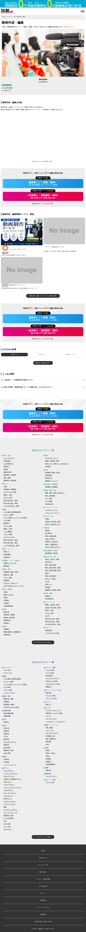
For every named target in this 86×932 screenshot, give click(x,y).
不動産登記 (7, 634)
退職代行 (48, 596)
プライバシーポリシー (43, 907)
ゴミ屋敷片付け (8, 463)
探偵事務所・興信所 (51, 553)
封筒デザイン (8, 798)
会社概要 (43, 914)
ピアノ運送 (48, 498)
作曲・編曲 (49, 727)
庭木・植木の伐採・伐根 (53, 567)
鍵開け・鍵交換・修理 (52, 461)
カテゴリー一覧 (11, 16)
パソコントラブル (9, 537)
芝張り (47, 573)
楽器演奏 (48, 741)
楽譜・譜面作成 (51, 739)
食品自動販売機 (8, 713)
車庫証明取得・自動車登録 (12, 632)
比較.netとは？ (37, 203)
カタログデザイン (9, 776)
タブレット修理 (8, 515)
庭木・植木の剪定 (50, 565)
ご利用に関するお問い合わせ (43, 921)
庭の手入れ (48, 562)
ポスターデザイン (9, 784)
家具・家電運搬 (50, 495)
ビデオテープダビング (11, 583)
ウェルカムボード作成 (52, 633)
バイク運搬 (48, 501)
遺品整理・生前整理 (10, 475)
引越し (6, 486)
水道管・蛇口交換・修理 (53, 521)
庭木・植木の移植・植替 (53, 570)
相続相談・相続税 (9, 614)
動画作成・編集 (21, 16)
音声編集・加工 (51, 736)
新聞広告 (6, 744)
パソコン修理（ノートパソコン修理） (16, 517)
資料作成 (48, 693)
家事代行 (6, 466)
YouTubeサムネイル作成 (11, 707)
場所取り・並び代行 (51, 541)
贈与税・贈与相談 (9, 617)
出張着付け (7, 557)
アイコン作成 (50, 673)
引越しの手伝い (50, 539)
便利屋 (6, 469)
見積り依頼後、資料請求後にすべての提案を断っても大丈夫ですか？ (28, 387)
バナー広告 (7, 670)
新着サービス (70, 354)
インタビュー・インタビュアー (55, 721)
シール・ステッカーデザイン (13, 787)
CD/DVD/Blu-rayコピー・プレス (14, 586)
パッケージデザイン (10, 804)
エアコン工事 (8, 497)
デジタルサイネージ (10, 742)
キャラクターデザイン (11, 810)
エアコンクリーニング (52, 513)
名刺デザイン (8, 782)
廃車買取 (6, 566)
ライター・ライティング (53, 710)
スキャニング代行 (51, 698)
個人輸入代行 (49, 504)
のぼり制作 (7, 753)
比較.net (40, 928)
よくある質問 (43, 886)
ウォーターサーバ (9, 458)
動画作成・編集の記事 (42, 363)
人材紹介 (6, 759)
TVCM (6, 736)
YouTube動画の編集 (7, 87)
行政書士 (6, 603)
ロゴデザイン (8, 829)
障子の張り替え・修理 (11, 503)
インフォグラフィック (11, 812)
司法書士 (6, 600)
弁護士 (6, 592)
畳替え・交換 (8, 495)
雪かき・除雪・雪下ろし (53, 547)
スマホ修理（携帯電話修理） (13, 512)
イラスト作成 (50, 670)
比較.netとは (43, 858)
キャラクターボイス (52, 733)
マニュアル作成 (51, 695)
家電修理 (6, 523)
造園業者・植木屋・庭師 (53, 590)
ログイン (43, 893)
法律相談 (6, 629)
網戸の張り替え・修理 (11, 500)
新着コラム (42, 354)
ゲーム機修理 (8, 531)
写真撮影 (6, 580)
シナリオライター (51, 719)
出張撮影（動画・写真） (11, 572)
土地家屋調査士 (8, 606)
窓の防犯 (48, 466)
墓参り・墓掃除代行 (51, 544)
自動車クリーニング (10, 563)
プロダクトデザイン (10, 801)
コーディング (8, 673)
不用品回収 (7, 461)
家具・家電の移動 (50, 536)
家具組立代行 (8, 472)
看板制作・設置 (8, 750)
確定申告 (6, 612)
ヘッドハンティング (10, 764)
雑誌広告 (6, 730)
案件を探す (43, 872)
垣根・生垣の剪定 (50, 576)
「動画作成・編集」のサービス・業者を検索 (42, 296)
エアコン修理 (8, 526)
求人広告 (6, 728)
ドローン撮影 (8, 577)
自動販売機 (7, 716)
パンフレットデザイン (11, 773)
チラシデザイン (8, 770)
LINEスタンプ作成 (51, 681)
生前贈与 (6, 623)
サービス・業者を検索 (43, 879)
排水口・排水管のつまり (53, 524)
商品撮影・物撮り (9, 704)
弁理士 (6, 597)
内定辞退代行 (49, 598)
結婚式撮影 (7, 554)
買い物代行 (48, 533)
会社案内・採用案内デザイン (13, 779)
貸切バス (6, 551)
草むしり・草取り (50, 579)
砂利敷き (48, 587)
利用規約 (43, 900)
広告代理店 (7, 747)
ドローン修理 (8, 534)
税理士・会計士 (8, 594)
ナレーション (50, 730)
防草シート (48, 584)
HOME (4, 16)
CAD (5, 821)
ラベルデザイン (8, 796)
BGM (47, 744)
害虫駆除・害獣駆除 (10, 489)
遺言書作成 (7, 620)
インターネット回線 (10, 492)
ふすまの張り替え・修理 (11, 506)
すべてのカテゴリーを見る (42, 642)
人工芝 (47, 581)
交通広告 (6, 733)
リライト (48, 716)
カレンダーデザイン (10, 793)
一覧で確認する (43, 81)
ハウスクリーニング (51, 510)
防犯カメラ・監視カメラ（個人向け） (57, 463)
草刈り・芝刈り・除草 (52, 559)
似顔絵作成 (48, 630)
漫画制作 (48, 687)
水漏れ (47, 519)
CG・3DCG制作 (9, 818)
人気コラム (14, 354)
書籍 (5, 807)
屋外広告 (6, 739)
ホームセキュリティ (51, 458)
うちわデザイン (8, 790)
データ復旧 (7, 520)
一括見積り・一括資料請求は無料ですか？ (18, 380)
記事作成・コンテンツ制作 (54, 713)
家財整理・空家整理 (10, 480)
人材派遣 (6, 762)
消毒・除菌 (7, 477)
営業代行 (6, 722)
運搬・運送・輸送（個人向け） (55, 493)
